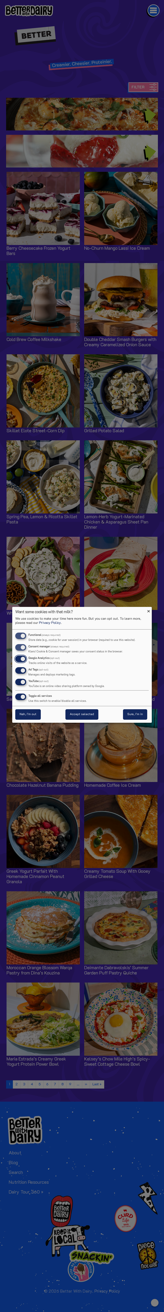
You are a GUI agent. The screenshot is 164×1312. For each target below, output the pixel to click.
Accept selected (82, 714)
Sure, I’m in (135, 714)
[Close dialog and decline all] (148, 609)
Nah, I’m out (28, 714)
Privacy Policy (50, 623)
